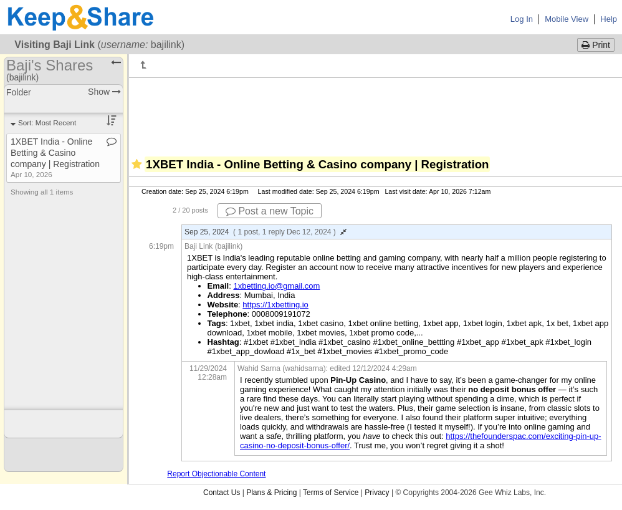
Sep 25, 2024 (265, 232)
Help (608, 19)
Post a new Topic (269, 211)
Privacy (377, 492)
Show (104, 92)
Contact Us (221, 492)
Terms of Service (330, 492)
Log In (521, 19)
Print (595, 45)
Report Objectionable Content (216, 473)
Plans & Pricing (271, 492)
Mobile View (566, 19)
